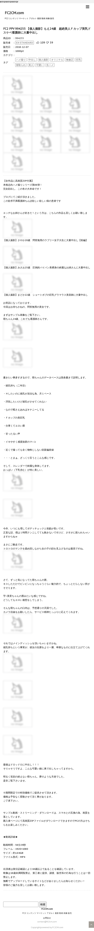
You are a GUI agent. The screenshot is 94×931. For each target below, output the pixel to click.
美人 (31, 64)
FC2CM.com (14, 13)
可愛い (39, 64)
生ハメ (50, 64)
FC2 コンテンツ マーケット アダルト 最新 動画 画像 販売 (47, 913)
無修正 (69, 59)
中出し (32, 59)
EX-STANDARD (24, 42)
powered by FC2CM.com (51, 927)
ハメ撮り (21, 59)
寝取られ (21, 64)
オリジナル (57, 59)
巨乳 (78, 59)
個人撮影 (43, 59)
